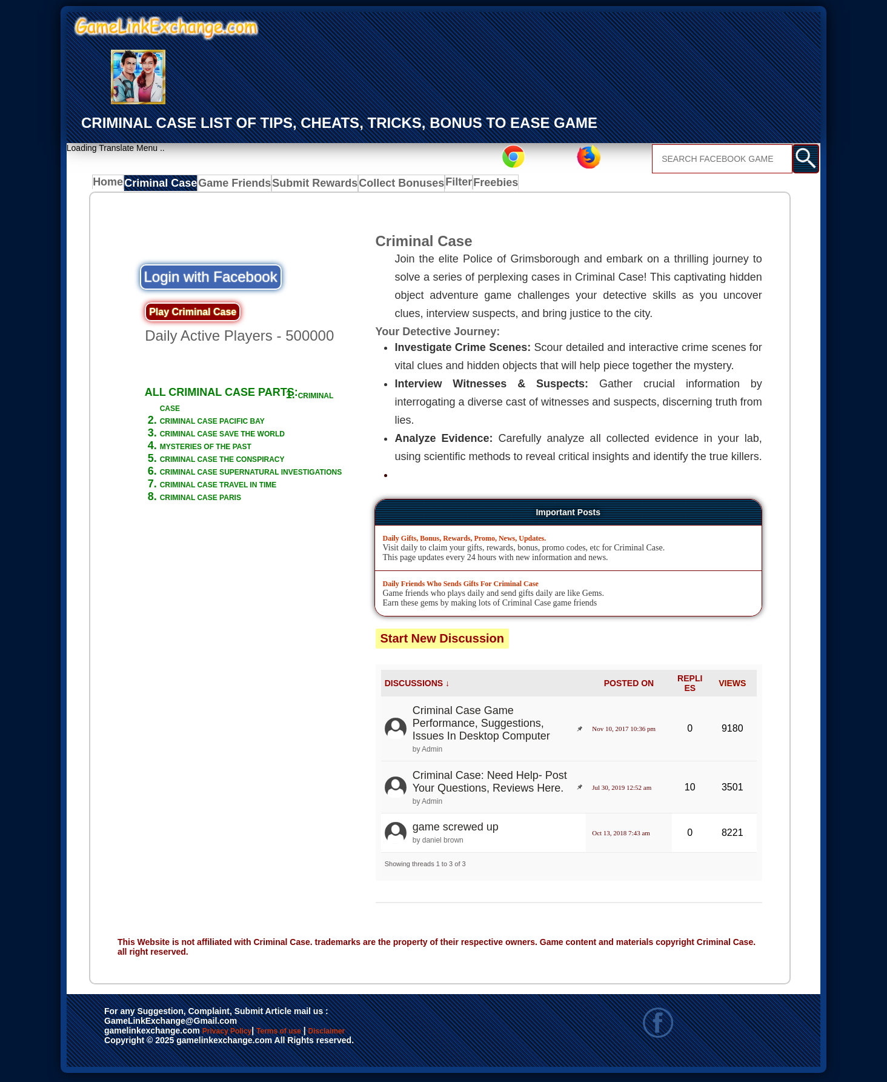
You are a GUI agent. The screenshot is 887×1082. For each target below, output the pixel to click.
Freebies (486, 185)
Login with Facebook (210, 279)
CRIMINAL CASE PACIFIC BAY (238, 421)
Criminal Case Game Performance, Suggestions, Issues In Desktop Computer (481, 725)
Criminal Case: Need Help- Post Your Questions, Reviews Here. (490, 784)
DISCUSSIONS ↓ (417, 685)
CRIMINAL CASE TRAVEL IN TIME (247, 522)
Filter (445, 185)
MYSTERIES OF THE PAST (228, 459)
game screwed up (456, 830)
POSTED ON (629, 685)
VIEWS (732, 685)
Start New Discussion (442, 640)
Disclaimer (382, 1035)
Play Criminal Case (192, 314)
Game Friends (233, 185)
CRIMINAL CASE (203, 408)
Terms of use (314, 1035)
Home (110, 185)
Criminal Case (164, 185)
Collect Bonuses (388, 185)
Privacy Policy (239, 1035)
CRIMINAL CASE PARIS (221, 535)
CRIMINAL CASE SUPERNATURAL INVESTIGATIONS (249, 503)
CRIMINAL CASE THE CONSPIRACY (215, 478)
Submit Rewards (309, 185)
